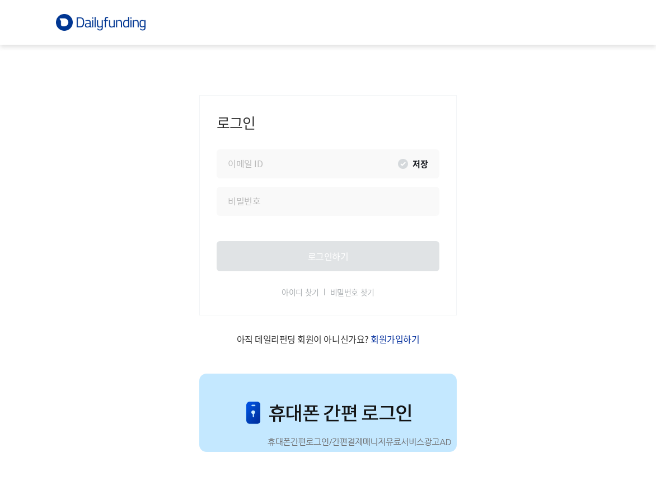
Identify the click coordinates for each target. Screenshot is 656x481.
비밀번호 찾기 (352, 292)
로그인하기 (328, 255)
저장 (420, 164)
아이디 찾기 (300, 292)
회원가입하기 (395, 339)
